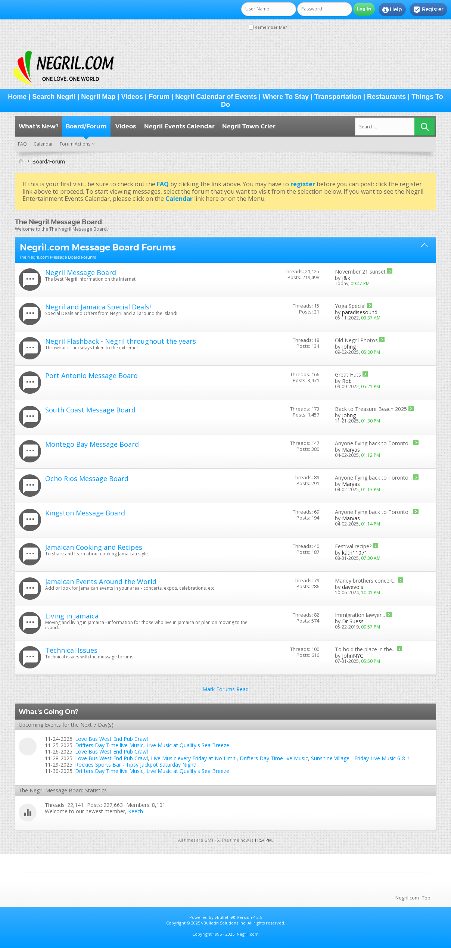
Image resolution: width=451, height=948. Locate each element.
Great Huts (348, 374)
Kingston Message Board (85, 512)
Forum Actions (75, 144)
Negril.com (407, 897)
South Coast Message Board (90, 409)
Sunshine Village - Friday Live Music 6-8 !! (360, 758)
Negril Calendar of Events (216, 96)
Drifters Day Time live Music (109, 745)
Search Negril (53, 96)
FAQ (22, 144)
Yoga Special (350, 305)
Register (428, 9)
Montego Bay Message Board (92, 444)
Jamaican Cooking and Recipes (93, 547)
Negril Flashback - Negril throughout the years (120, 341)
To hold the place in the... (365, 649)
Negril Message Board (80, 272)
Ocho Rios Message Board (86, 478)
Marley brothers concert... (365, 580)
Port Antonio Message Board (91, 375)
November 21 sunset (360, 271)
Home (17, 96)
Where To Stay (285, 96)
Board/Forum (86, 126)
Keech (135, 811)
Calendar (43, 144)
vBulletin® (225, 917)
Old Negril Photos (356, 340)
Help (392, 9)
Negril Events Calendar (179, 126)
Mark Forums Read (225, 689)
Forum (159, 96)
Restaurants (386, 96)
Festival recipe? (353, 546)
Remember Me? (268, 27)
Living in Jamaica (72, 615)
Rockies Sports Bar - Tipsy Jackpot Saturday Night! (135, 764)
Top (426, 897)
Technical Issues (71, 650)
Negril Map (98, 96)
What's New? (38, 126)
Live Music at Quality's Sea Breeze (187, 745)
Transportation (337, 96)
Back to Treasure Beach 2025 (371, 408)
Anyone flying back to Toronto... (373, 443)
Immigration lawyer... (360, 614)
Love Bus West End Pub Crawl (111, 738)
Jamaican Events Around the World (100, 581)
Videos (132, 96)
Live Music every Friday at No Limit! (194, 758)
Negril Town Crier (249, 126)
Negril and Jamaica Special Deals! (98, 306)
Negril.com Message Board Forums (98, 247)
